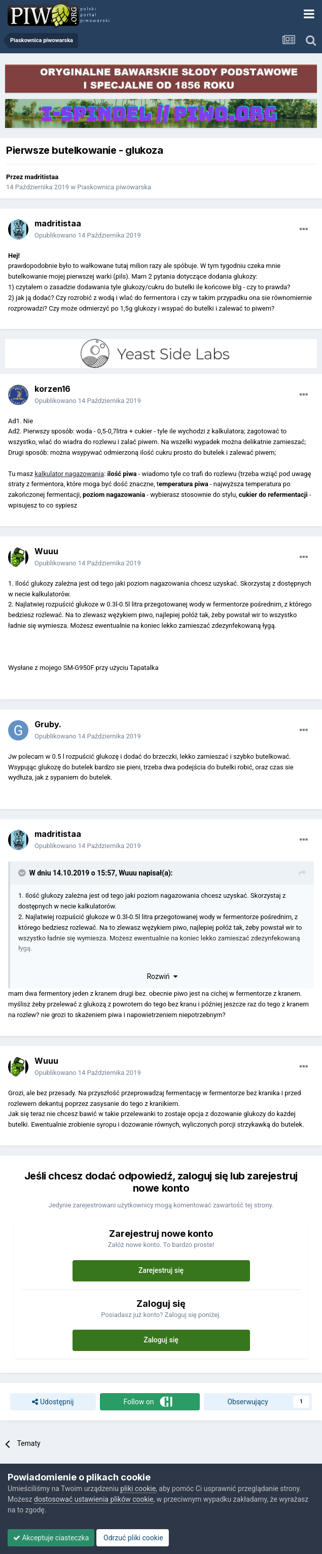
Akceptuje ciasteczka (51, 1538)
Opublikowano (87, 235)
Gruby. (47, 724)
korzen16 (52, 389)
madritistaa (42, 177)
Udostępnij (53, 1402)
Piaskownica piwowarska (114, 187)
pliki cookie (138, 1488)
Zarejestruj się (161, 1270)
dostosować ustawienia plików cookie (93, 1499)
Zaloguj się (161, 1340)
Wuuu (46, 551)
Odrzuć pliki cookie (132, 1538)
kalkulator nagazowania (69, 474)
